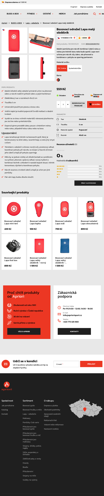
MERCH (62, 13)
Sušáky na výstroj (30, 480)
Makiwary (27, 418)
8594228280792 (92, 44)
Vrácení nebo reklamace (54, 425)
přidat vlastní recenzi (88, 183)
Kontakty (74, 331)
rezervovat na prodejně (78, 104)
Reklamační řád (50, 420)
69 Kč (96, 96)
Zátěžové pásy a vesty (32, 459)
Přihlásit (91, 364)
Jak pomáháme (81, 13)
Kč (100, 14)
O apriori (74, 7)
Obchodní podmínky (52, 410)
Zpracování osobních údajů (52, 415)
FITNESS (31, 13)
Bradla (25, 467)
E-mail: (59, 364)
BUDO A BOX (13, 13)
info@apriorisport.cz (72, 315)
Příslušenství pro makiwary (29, 440)
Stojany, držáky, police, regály (32, 447)
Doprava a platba (86, 7)
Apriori (4, 23)
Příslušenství (28, 471)
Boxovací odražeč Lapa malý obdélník (58, 23)
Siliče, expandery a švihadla (30, 453)
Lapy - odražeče (32, 23)
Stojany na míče (29, 476)
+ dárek (84, 38)
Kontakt (99, 7)
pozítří (77, 96)
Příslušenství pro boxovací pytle (29, 428)
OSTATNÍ (47, 13)
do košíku (94, 104)
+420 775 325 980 (71, 322)
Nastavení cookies (51, 429)
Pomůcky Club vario (31, 422)
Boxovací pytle (29, 406)
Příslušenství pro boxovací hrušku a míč (32, 434)
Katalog (5, 410)
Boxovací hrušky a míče (32, 410)
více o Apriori (24, 331)
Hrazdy (26, 463)
